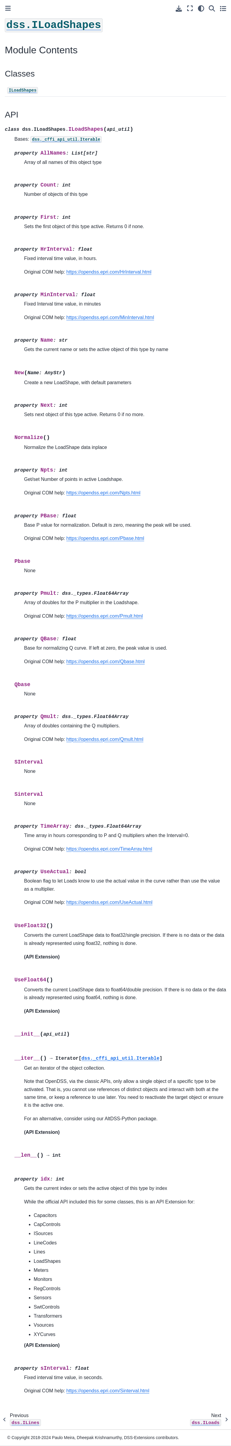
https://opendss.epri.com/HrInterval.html (109, 271)
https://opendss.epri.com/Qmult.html (104, 739)
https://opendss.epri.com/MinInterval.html (110, 317)
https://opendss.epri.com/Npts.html (103, 492)
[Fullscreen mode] (190, 8)
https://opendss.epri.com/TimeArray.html (109, 849)
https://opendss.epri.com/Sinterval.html (107, 1390)
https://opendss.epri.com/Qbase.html (105, 661)
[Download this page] (178, 8)
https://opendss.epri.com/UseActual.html (109, 902)
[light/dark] (201, 8)
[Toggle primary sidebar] (8, 8)
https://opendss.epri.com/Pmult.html (104, 616)
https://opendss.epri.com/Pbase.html (105, 538)
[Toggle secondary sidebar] (223, 8)
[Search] (211, 8)
